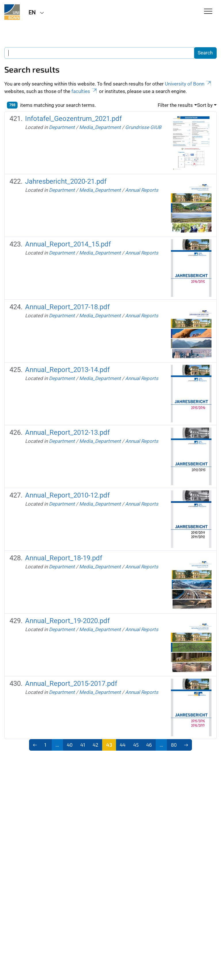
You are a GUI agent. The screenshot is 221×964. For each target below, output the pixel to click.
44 (122, 744)
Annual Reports (141, 190)
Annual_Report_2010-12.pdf (67, 495)
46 (149, 744)
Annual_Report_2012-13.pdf (67, 432)
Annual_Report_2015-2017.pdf (71, 684)
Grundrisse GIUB (143, 127)
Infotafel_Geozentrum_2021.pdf (73, 119)
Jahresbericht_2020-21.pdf (65, 181)
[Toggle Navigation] (208, 12)
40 (70, 744)
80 (174, 744)
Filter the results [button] (175, 105)
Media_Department (100, 127)
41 (82, 744)
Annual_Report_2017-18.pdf (67, 307)
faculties (84, 91)
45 (136, 744)
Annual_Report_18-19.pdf (63, 558)
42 (95, 744)
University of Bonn (188, 84)
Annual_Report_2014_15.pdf (68, 244)
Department (62, 127)
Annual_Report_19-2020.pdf (67, 621)
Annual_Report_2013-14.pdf (67, 370)
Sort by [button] (205, 105)
